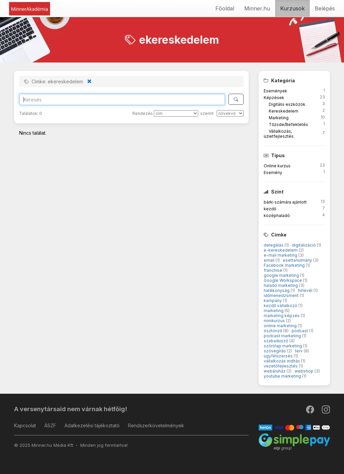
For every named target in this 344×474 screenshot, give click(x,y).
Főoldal (224, 8)
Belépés (325, 8)
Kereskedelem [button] (283, 111)
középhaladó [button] (277, 215)
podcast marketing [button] (283, 335)
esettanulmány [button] (298, 260)
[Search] (122, 99)
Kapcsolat (25, 425)
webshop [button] (304, 371)
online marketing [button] (281, 325)
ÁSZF (50, 425)
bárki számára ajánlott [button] (285, 202)
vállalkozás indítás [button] (282, 360)
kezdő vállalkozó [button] (281, 305)
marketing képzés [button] (282, 315)
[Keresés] (236, 99)
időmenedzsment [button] (282, 295)
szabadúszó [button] (276, 340)
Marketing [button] (279, 117)
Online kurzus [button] (277, 165)
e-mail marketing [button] (281, 255)
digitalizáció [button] (304, 245)
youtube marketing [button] (283, 376)
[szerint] (230, 113)
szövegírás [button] (275, 350)
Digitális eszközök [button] (287, 104)
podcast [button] (300, 330)
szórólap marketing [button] (283, 345)
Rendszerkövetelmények (156, 425)
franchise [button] (273, 270)
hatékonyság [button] (277, 290)
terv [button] (299, 350)
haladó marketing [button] (281, 285)
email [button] (269, 260)
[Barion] (294, 427)
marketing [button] (274, 310)
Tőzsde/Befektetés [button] (288, 124)
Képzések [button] (274, 97)
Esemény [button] (273, 172)
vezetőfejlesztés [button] (281, 366)
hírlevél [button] (305, 290)
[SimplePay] (294, 441)
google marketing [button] (282, 275)
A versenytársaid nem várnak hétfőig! (70, 409)
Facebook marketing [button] (285, 265)
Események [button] (275, 90)
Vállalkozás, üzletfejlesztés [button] (279, 134)
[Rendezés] (176, 113)
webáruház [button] (275, 371)
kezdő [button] (270, 208)
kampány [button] (273, 300)
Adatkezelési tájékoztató (92, 425)
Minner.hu (257, 8)
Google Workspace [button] (283, 280)
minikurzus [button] (275, 320)
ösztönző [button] (273, 330)
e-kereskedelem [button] (281, 250)
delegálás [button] (274, 245)
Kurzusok (292, 8)
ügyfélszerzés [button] (279, 355)
